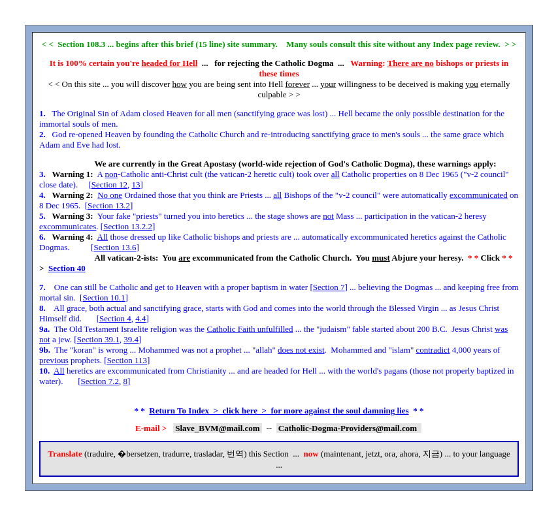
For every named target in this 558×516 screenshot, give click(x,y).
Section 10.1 (103, 297)
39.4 (131, 339)
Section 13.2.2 (127, 226)
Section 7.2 (100, 381)
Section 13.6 (114, 247)
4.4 (140, 318)
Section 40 (67, 268)
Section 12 (109, 184)
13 (136, 184)
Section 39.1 (98, 339)
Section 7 (329, 287)
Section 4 (115, 318)
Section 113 (127, 360)
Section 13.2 (109, 205)
